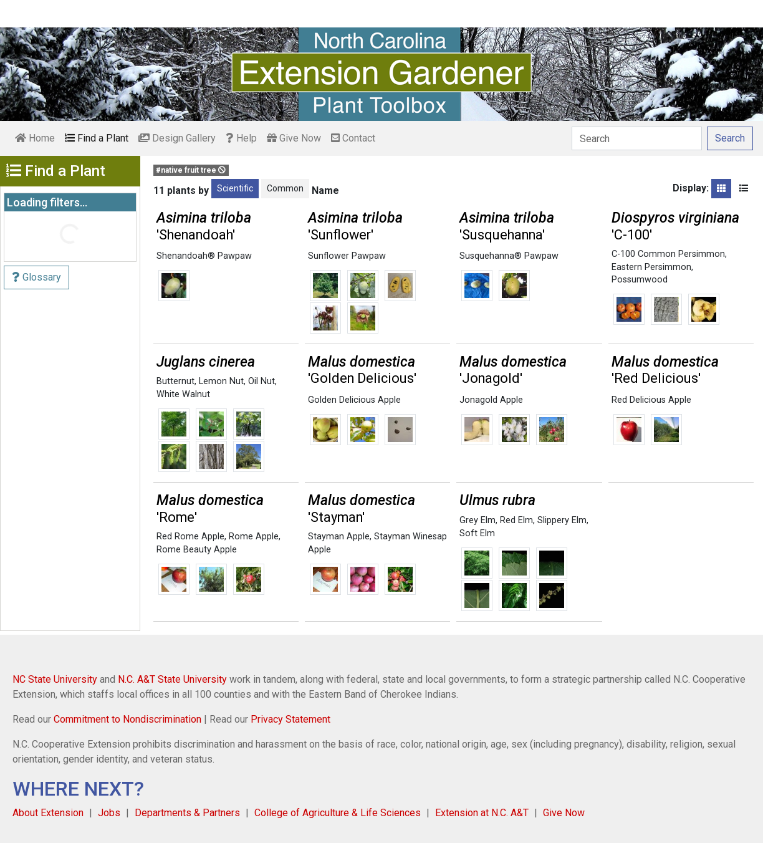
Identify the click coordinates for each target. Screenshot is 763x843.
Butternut (175, 381)
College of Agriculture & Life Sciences (337, 813)
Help (241, 138)
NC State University (54, 679)
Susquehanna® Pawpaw (509, 256)
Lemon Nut (221, 381)
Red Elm (516, 520)
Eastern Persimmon (651, 267)
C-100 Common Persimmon (668, 254)
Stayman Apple (339, 536)
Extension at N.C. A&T (482, 813)
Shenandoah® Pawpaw (204, 256)
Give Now (294, 138)
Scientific (235, 188)
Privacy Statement (290, 719)
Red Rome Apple (190, 536)
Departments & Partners (187, 813)
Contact (353, 138)
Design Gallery (177, 138)
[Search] (637, 138)
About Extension (48, 813)
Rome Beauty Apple (196, 549)
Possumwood (640, 279)
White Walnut (183, 394)
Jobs (109, 813)
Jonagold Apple (491, 400)
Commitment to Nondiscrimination (127, 719)
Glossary (36, 277)
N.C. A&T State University (172, 679)
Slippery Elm (562, 520)
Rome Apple (254, 536)
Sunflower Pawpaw (347, 256)
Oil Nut (261, 381)
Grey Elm (477, 520)
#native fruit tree (191, 170)
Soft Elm (477, 533)
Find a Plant (96, 138)
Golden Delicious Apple (354, 400)
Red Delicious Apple (651, 400)
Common (285, 188)
